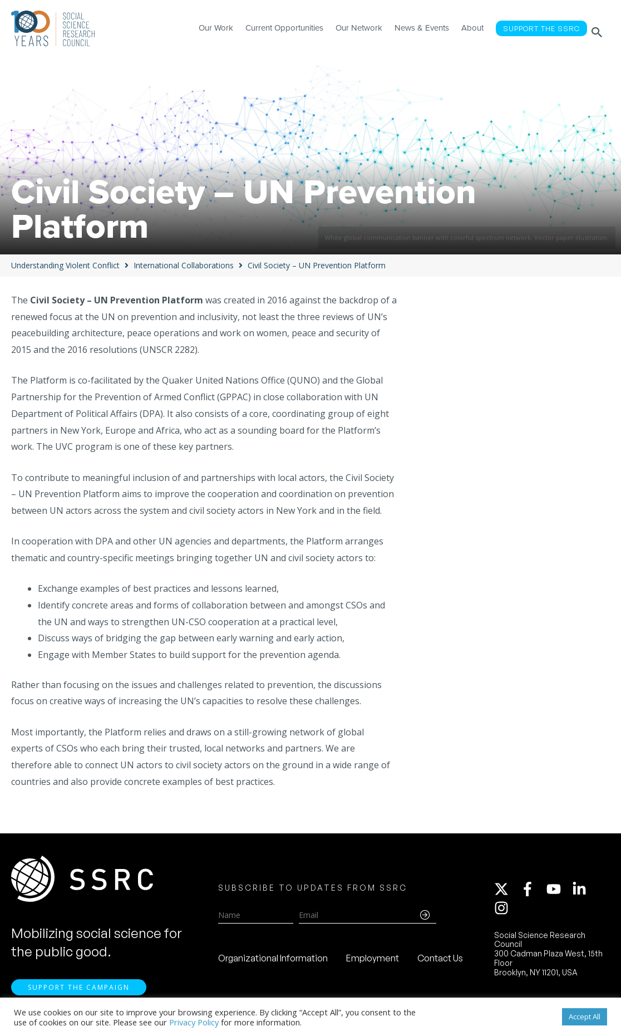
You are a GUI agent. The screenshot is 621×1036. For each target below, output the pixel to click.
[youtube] (558, 891)
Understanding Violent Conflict (65, 265)
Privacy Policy (194, 1022)
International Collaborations (184, 265)
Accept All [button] (584, 1017)
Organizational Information (273, 960)
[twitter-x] (506, 891)
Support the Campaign (79, 991)
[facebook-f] (532, 891)
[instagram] (503, 910)
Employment (372, 960)
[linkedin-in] (584, 891)
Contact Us (440, 960)
